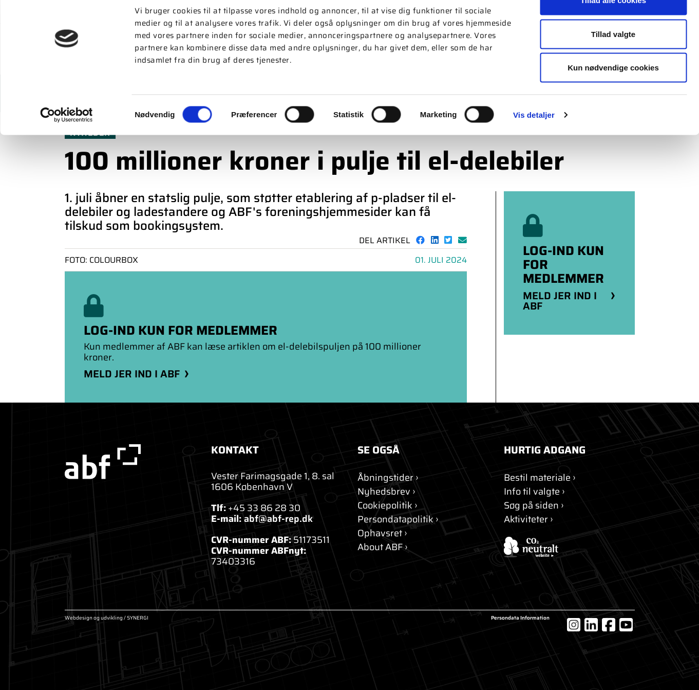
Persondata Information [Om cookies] (520, 618)
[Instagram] (573, 624)
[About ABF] (382, 547)
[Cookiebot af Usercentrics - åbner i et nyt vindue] (66, 142)
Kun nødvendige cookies (613, 94)
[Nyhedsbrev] (386, 491)
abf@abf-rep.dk (278, 519)
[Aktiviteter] (528, 519)
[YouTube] (626, 624)
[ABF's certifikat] (569, 547)
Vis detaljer (534, 141)
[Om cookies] (387, 505)
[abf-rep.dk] (130, 461)
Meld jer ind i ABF (132, 374)
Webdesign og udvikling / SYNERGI (106, 618)
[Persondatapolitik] (398, 519)
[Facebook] (608, 624)
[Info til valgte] (534, 491)
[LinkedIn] (591, 624)
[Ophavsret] (382, 533)
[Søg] (534, 505)
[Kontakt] (388, 478)
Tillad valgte (613, 61)
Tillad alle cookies (613, 27)
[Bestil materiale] (540, 478)
